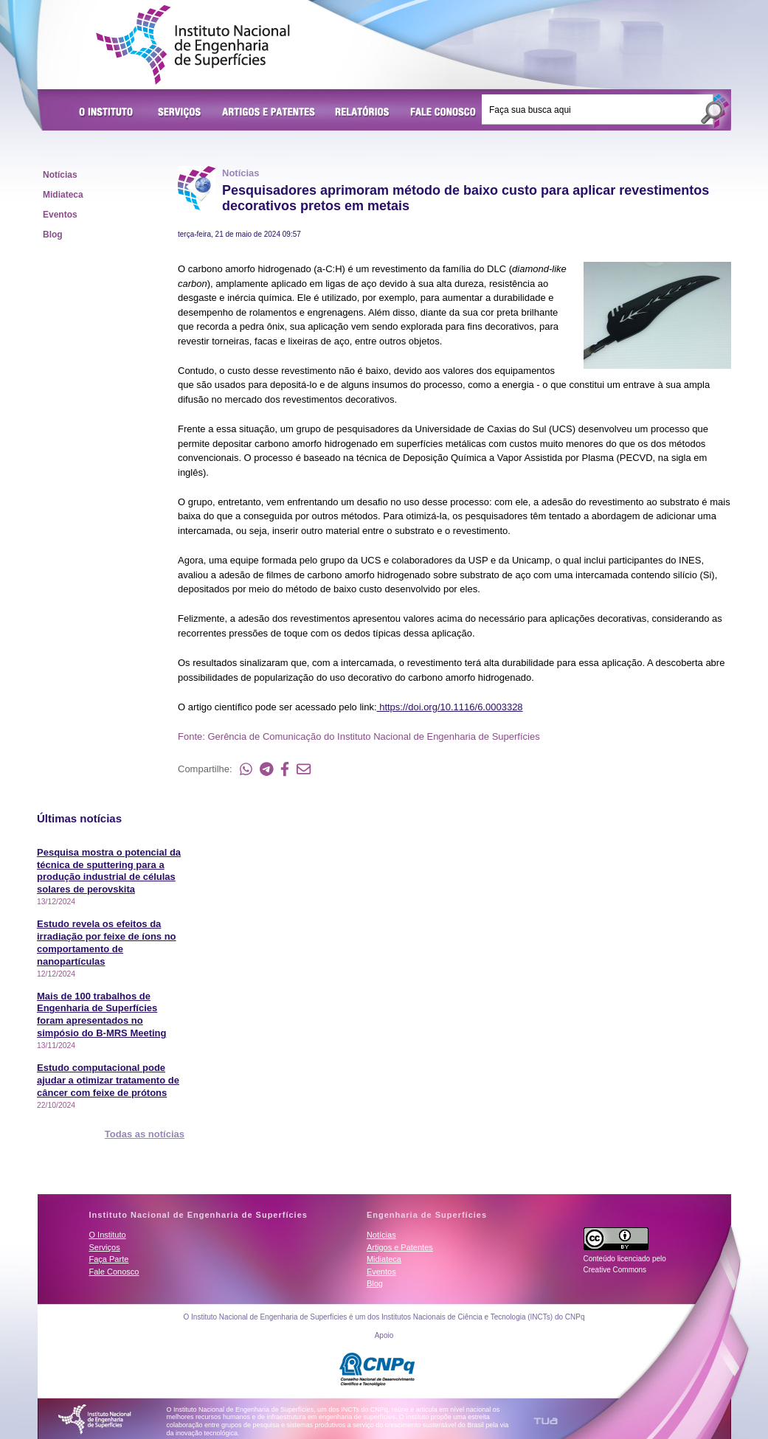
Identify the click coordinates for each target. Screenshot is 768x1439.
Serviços (180, 112)
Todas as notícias (144, 1134)
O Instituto (108, 112)
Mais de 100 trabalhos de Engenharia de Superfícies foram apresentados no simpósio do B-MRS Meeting (102, 1015)
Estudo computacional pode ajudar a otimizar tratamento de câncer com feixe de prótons (108, 1080)
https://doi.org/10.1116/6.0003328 (450, 706)
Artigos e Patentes (268, 112)
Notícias (60, 175)
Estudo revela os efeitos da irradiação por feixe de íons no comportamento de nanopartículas (106, 942)
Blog (53, 234)
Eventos (60, 214)
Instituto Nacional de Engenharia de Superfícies (193, 45)
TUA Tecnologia (545, 1421)
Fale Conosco (443, 112)
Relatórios (362, 112)
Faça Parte (109, 1259)
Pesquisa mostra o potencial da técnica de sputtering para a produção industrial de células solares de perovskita (109, 871)
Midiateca (63, 195)
